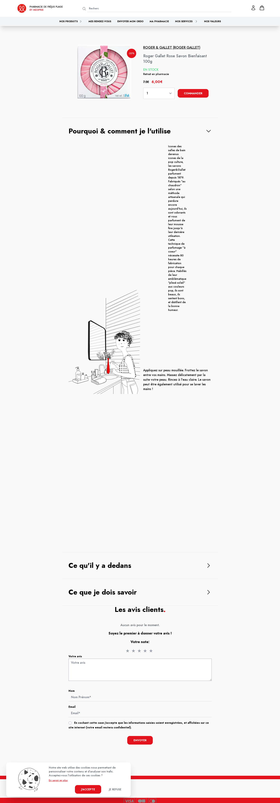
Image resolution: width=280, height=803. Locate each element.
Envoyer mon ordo (130, 21)
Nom (74, 692)
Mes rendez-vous (100, 21)
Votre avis (77, 659)
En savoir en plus (58, 780)
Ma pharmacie (159, 21)
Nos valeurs (212, 21)
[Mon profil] (253, 8)
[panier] (262, 8)
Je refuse (115, 789)
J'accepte (88, 789)
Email (74, 707)
